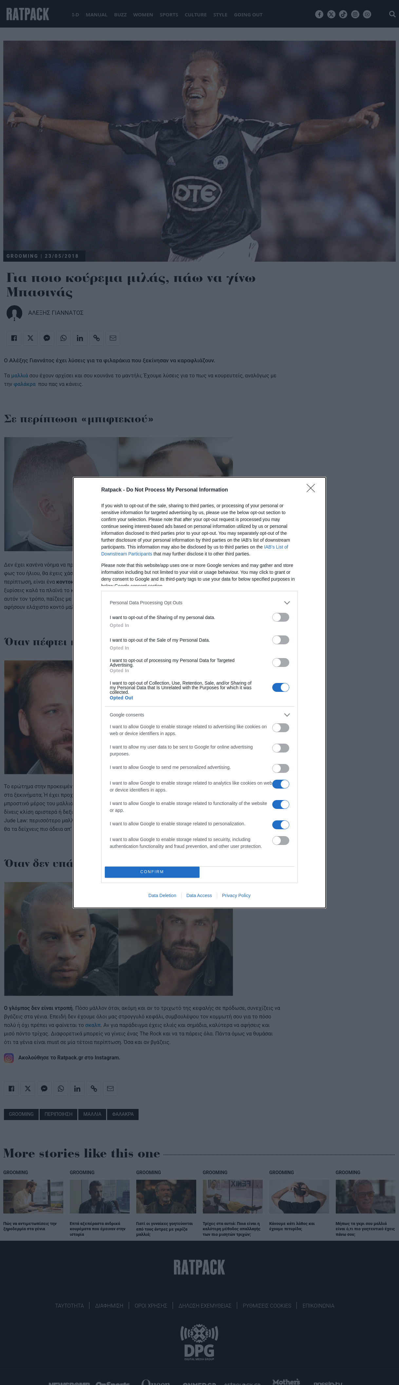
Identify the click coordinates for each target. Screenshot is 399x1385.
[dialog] (199, 692)
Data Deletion (162, 895)
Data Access (199, 895)
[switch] (280, 617)
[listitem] (199, 602)
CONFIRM (152, 872)
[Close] (313, 490)
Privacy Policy (236, 895)
